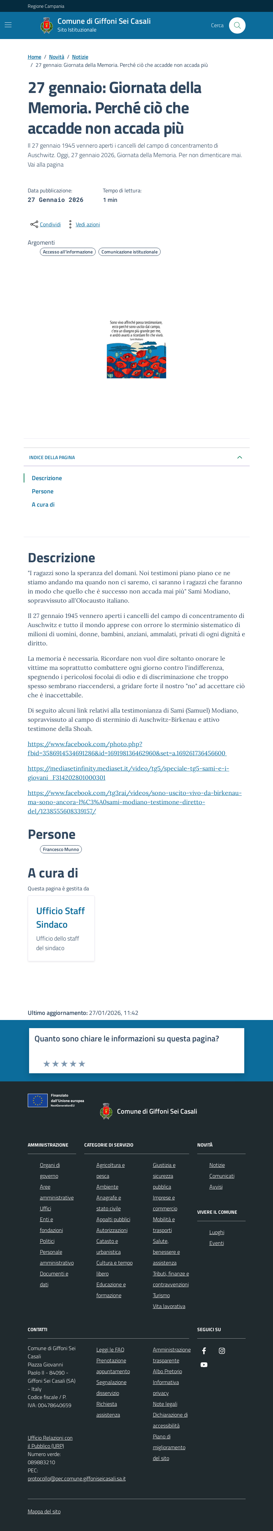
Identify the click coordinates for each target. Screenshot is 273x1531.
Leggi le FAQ (110, 1349)
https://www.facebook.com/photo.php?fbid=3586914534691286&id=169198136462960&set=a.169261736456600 (127, 748)
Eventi (216, 1243)
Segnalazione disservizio (111, 1387)
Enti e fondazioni (51, 1224)
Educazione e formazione (111, 1289)
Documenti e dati (54, 1278)
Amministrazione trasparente (172, 1354)
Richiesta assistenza (108, 1409)
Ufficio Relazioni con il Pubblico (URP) (50, 1442)
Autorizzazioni (112, 1230)
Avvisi (216, 1187)
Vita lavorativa (169, 1306)
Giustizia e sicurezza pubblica (164, 1176)
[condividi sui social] (45, 224)
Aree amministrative (57, 1192)
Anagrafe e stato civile (108, 1202)
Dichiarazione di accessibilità (170, 1420)
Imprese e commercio (165, 1202)
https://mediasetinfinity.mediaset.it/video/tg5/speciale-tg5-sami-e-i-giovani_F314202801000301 (128, 772)
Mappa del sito (44, 1511)
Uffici (45, 1208)
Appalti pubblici (113, 1219)
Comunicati (221, 1176)
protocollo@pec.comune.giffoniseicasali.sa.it (77, 1478)
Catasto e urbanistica (108, 1246)
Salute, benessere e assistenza (166, 1252)
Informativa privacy (166, 1387)
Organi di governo (50, 1170)
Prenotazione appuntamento (113, 1365)
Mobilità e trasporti (164, 1224)
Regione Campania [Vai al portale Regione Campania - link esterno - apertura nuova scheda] (46, 6)
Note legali (165, 1404)
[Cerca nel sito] (237, 25)
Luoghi (216, 1232)
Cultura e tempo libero (114, 1268)
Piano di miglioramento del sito (169, 1447)
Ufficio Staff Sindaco (60, 917)
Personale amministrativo (57, 1257)
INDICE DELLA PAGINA (52, 457)
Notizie (217, 1165)
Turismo (161, 1295)
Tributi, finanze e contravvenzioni (171, 1278)
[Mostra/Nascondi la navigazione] (8, 25)
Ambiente (107, 1187)
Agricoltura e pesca (110, 1170)
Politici (47, 1241)
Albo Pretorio (167, 1371)
